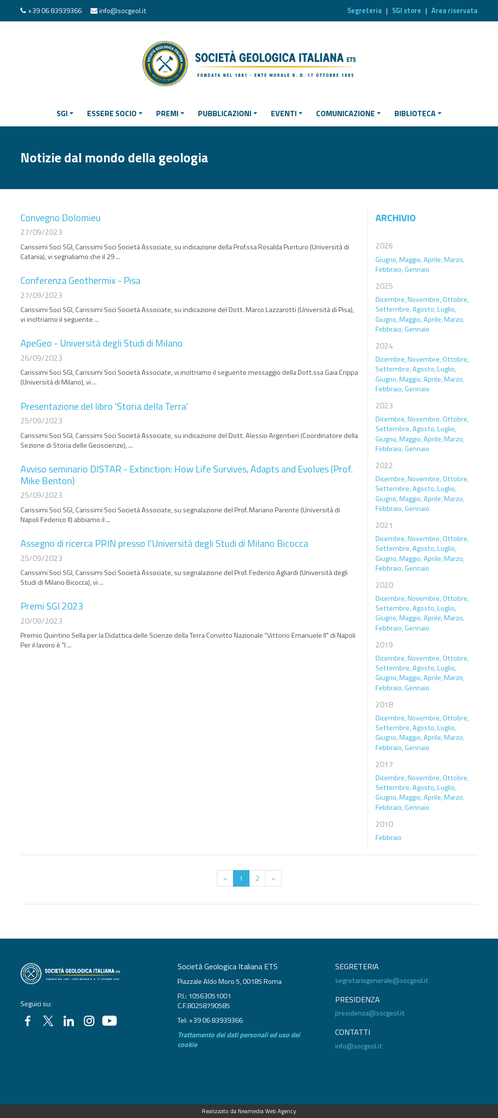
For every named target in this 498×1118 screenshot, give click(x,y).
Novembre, (424, 299)
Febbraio (388, 837)
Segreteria (364, 10)
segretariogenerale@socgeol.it (381, 980)
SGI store (406, 10)
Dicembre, (390, 299)
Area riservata (454, 10)
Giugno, (386, 259)
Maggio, (410, 259)
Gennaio (417, 269)
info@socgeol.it (122, 10)
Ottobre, (456, 299)
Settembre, (393, 309)
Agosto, (424, 309)
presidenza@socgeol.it (370, 1013)
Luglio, (446, 309)
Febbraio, (389, 269)
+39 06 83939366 (55, 10)
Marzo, (454, 259)
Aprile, (433, 259)
